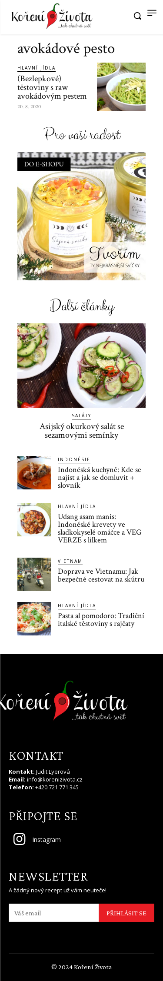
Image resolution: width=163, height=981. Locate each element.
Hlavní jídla (36, 68)
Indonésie (74, 459)
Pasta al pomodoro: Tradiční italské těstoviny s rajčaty (101, 620)
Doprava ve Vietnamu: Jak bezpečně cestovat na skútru (101, 575)
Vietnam (70, 561)
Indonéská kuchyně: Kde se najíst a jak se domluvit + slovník (99, 477)
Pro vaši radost (81, 135)
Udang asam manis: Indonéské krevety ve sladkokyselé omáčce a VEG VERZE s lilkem (100, 528)
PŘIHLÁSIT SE (126, 913)
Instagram (46, 839)
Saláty (81, 415)
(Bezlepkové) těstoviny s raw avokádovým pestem (52, 87)
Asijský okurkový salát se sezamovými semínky (82, 431)
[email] (54, 913)
